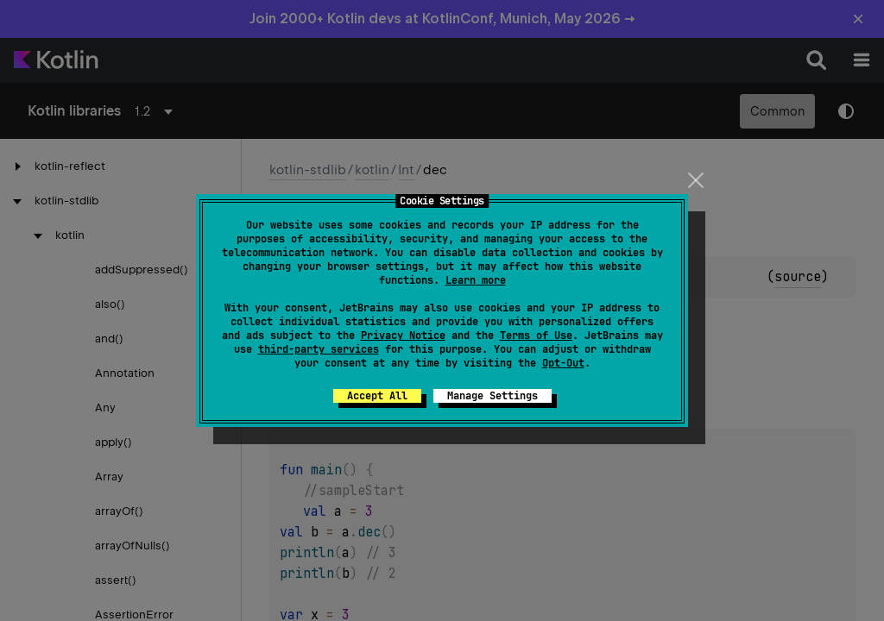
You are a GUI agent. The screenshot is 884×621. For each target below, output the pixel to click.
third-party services (318, 349)
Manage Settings (492, 396)
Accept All (377, 396)
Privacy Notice (403, 335)
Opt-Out (563, 363)
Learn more (475, 280)
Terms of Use (536, 335)
